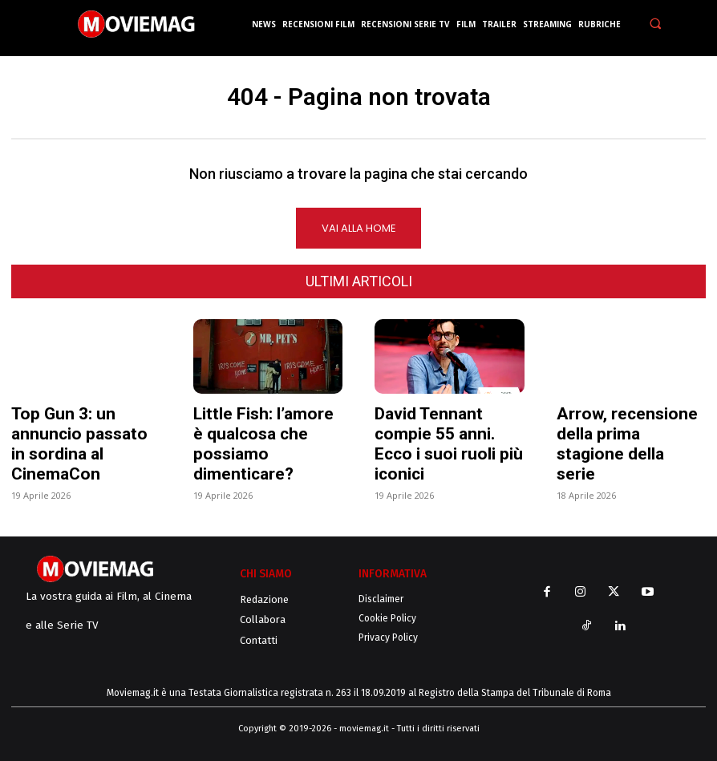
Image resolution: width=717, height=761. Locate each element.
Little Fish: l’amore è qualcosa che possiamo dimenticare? (263, 444)
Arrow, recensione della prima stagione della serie (627, 444)
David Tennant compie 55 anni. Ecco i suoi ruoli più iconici (449, 444)
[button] (656, 24)
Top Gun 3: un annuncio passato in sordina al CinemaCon (79, 444)
